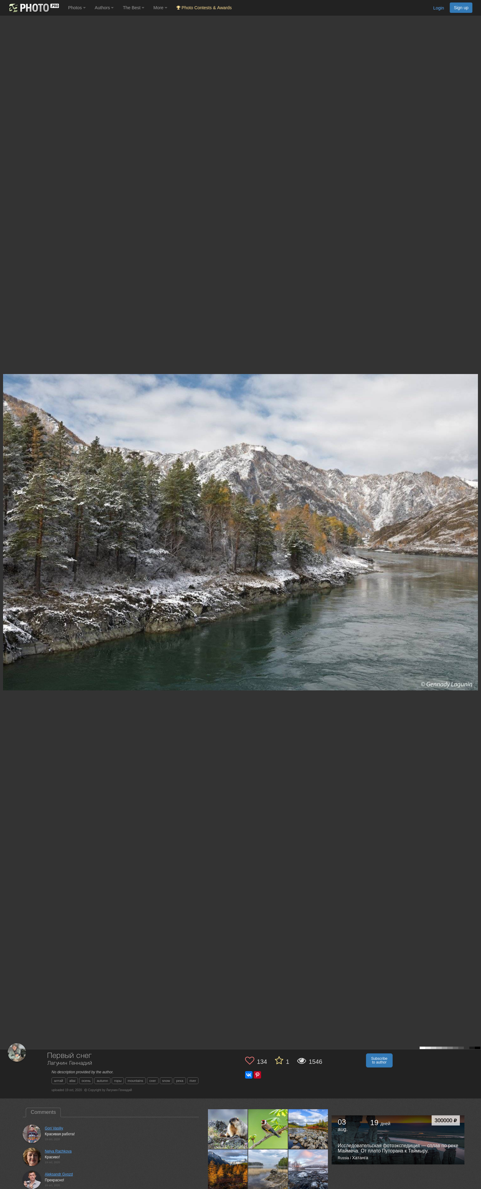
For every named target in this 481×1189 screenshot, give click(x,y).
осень (86, 1081)
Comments (43, 1112)
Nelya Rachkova (58, 1151)
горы (117, 1081)
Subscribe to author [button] (379, 1060)
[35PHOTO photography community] (33, 7)
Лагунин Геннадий (69, 1063)
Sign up (461, 8)
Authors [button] (104, 8)
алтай (58, 1081)
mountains (135, 1081)
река (179, 1081)
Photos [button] (77, 8)
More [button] (160, 8)
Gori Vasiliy (54, 1128)
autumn (102, 1081)
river (193, 1081)
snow (166, 1081)
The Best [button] (133, 8)
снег (152, 1081)
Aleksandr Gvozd (59, 1174)
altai (72, 1081)
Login (438, 8)
